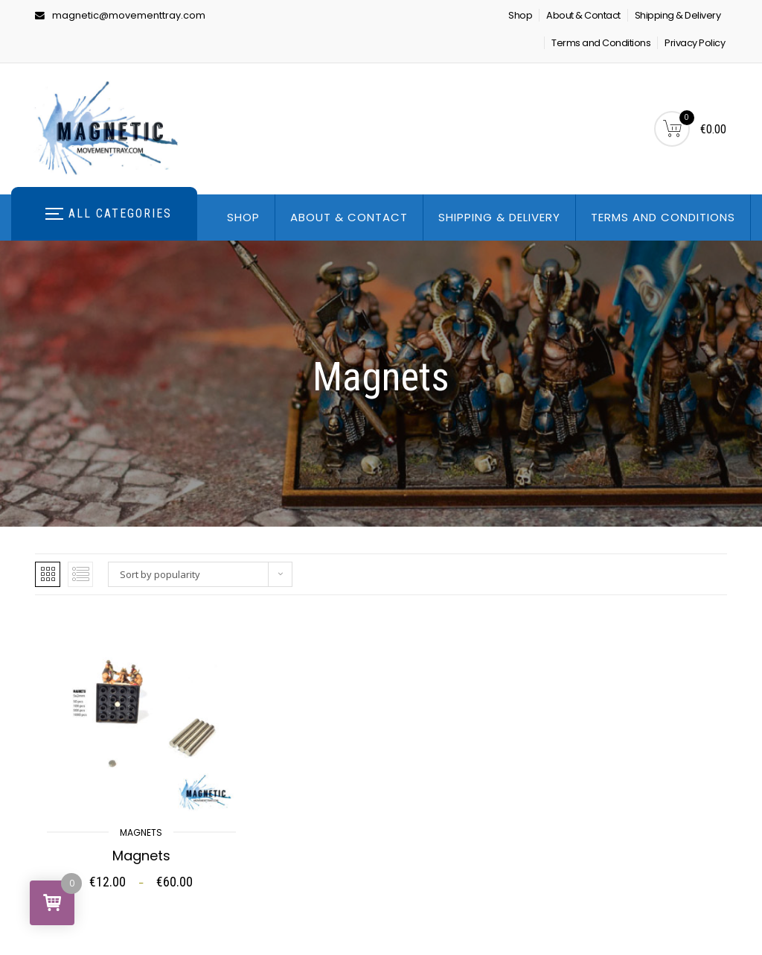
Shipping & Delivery (678, 15)
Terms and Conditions (600, 43)
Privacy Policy (695, 43)
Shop (520, 15)
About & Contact (583, 15)
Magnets (141, 832)
